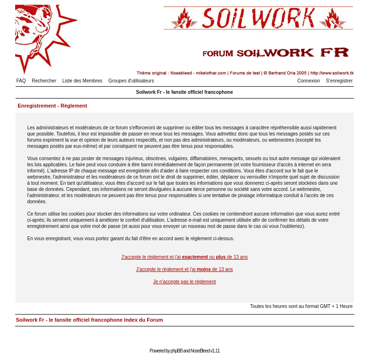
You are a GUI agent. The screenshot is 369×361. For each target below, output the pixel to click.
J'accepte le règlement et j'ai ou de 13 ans (184, 257)
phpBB (177, 350)
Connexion (309, 80)
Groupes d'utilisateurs (131, 80)
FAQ (21, 80)
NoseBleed (200, 350)
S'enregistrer (339, 80)
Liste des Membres (82, 80)
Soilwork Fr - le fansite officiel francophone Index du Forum (89, 320)
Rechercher (44, 80)
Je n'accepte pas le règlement (184, 281)
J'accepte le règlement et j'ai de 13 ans (184, 269)
